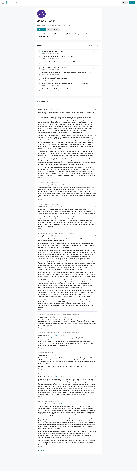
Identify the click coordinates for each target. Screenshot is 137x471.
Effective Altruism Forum (17, 3)
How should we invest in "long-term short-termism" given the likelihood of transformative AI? (74, 73)
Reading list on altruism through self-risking (57, 56)
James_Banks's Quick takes (53, 51)
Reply (40, 177)
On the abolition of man (44, 107)
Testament (54, 338)
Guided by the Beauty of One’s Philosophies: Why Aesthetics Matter (56, 233)
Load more (40, 450)
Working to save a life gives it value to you (56, 78)
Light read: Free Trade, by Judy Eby (54, 67)
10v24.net (66, 26)
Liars (39, 373)
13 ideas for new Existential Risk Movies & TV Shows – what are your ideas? (58, 314)
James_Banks (45, 53)
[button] (57, 109)
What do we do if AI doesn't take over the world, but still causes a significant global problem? (74, 83)
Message (41, 30)
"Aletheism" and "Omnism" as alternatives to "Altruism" (61, 62)
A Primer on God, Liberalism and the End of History (51, 401)
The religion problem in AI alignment (48, 182)
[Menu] (3, 3)
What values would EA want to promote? (55, 89)
